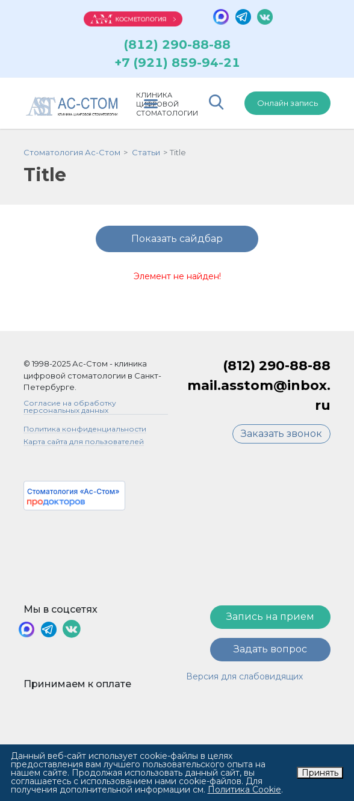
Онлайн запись (287, 105)
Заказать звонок (281, 436)
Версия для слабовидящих (244, 678)
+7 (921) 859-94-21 (177, 65)
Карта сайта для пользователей (83, 444)
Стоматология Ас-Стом (71, 154)
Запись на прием (270, 619)
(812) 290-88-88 (177, 47)
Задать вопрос (270, 651)
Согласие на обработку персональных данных (69, 409)
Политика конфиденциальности (84, 432)
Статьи (146, 154)
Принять (320, 772)
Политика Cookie (244, 789)
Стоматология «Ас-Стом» (73, 493)
